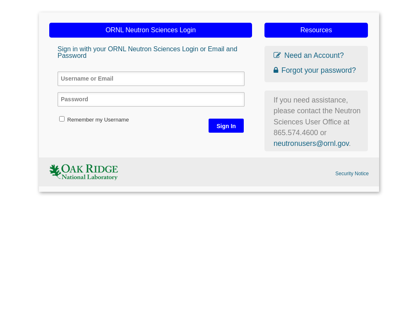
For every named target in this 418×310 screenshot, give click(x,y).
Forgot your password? (315, 70)
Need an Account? (309, 55)
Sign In (226, 126)
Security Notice (352, 173)
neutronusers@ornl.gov (311, 143)
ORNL (83, 172)
